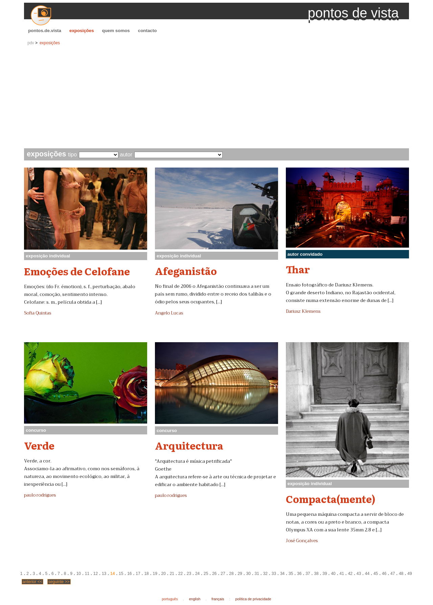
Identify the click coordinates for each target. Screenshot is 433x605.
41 (342, 573)
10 (78, 573)
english (195, 599)
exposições (81, 30)
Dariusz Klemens (303, 311)
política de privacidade (253, 599)
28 (231, 573)
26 (214, 573)
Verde (39, 445)
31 (257, 573)
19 (155, 573)
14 (112, 573)
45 (375, 573)
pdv (30, 43)
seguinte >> (59, 581)
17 (138, 573)
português (170, 599)
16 (129, 573)
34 (282, 573)
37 (307, 573)
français (217, 599)
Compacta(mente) (330, 498)
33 (274, 573)
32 (265, 573)
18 (146, 573)
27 (223, 573)
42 (350, 573)
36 (299, 573)
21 (172, 573)
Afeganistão (186, 270)
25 (206, 573)
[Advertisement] (216, 97)
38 (316, 573)
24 (197, 573)
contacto (147, 30)
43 (359, 573)
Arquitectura (189, 445)
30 (248, 573)
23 (189, 573)
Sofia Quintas (37, 313)
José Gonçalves (302, 541)
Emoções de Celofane (77, 270)
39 (324, 573)
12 (95, 573)
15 (121, 573)
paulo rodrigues (40, 495)
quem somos (116, 30)
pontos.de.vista (44, 30)
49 (409, 573)
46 (384, 573)
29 (239, 573)
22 (180, 573)
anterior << (32, 581)
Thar (298, 268)
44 (367, 573)
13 (104, 573)
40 (333, 573)
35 (291, 573)
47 (392, 573)
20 (163, 573)
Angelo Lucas (169, 313)
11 (87, 573)
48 (401, 573)
